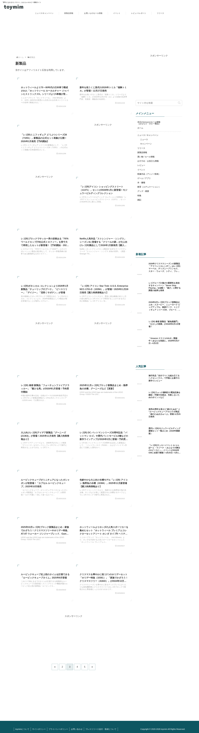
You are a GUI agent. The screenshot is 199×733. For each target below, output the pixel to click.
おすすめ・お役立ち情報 (148, 161)
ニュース (144, 139)
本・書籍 (141, 182)
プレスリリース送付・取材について (100, 729)
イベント (141, 169)
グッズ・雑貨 (143, 191)
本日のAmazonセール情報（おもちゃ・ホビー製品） (149, 123)
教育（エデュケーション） (149, 187)
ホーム (140, 128)
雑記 (139, 200)
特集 (139, 195)
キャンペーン (146, 144)
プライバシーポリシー (58, 729)
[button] (179, 102)
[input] (159, 103)
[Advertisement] (103, 146)
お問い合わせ (77, 729)
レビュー (141, 165)
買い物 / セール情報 (146, 157)
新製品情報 (142, 152)
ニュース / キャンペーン (147, 135)
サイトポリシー (39, 729)
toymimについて (22, 729)
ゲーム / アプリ (144, 178)
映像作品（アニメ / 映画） (148, 174)
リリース (141, 148)
